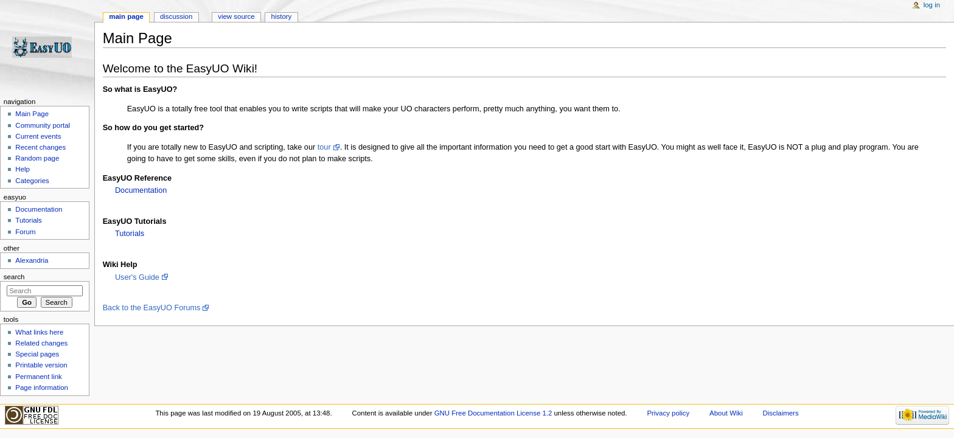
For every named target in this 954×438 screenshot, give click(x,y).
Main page (126, 16)
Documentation (141, 190)
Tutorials (129, 233)
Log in (932, 5)
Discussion (176, 16)
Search (14, 276)
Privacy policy (668, 413)
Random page (37, 158)
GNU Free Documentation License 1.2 (493, 413)
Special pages (37, 354)
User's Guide (137, 277)
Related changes (41, 343)
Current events (38, 136)
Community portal (42, 125)
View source (236, 16)
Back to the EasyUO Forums (152, 308)
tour (324, 147)
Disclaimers (781, 413)
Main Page (32, 113)
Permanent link (38, 376)
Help (22, 169)
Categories (32, 180)
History (281, 16)
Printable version (41, 365)
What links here (39, 332)
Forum (25, 231)
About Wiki (726, 413)
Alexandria (31, 260)
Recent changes (40, 147)
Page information (41, 387)
